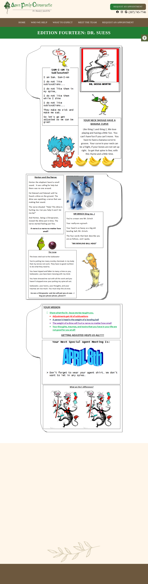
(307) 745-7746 (137, 12)
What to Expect (63, 22)
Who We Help (39, 22)
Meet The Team (87, 22)
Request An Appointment (128, 7)
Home (22, 22)
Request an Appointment (118, 22)
